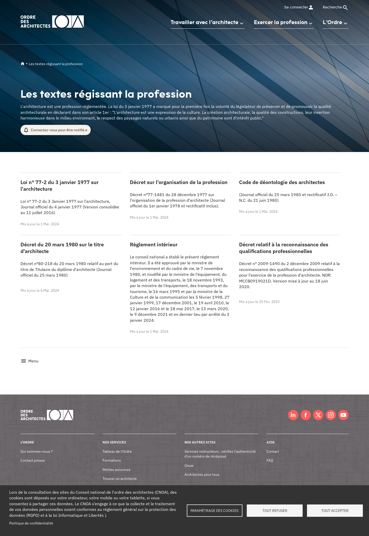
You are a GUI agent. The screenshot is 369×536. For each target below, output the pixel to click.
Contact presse (32, 454)
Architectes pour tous (201, 469)
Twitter (318, 409)
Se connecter (296, 7)
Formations (111, 454)
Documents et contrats (120, 482)
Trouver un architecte (119, 473)
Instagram (331, 409)
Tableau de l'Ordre (117, 445)
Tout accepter (334, 510)
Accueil (22, 63)
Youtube (343, 409)
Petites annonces (116, 463)
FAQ (269, 454)
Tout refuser (274, 510)
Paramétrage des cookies (214, 510)
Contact (272, 445)
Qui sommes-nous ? (36, 445)
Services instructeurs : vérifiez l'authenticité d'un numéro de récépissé (220, 448)
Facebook (306, 409)
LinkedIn (293, 409)
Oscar (189, 459)
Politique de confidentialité (31, 523)
